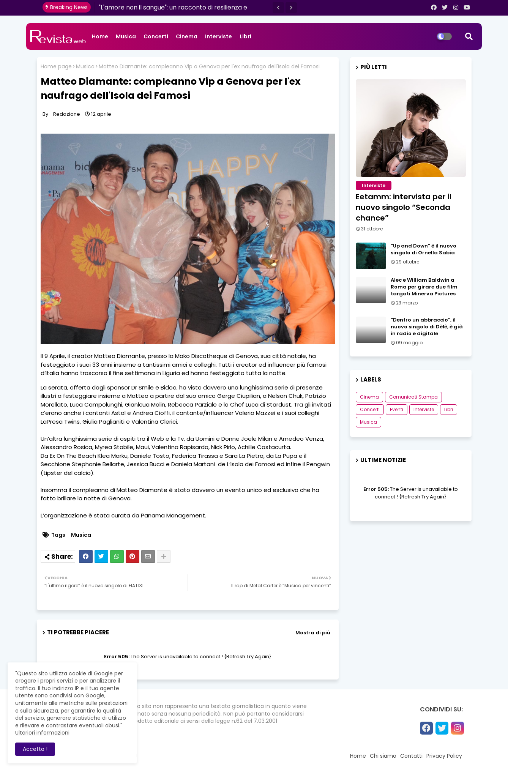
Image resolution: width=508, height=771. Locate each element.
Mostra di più (312, 632)
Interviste (218, 36)
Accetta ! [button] (35, 749)
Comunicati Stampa (413, 397)
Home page (56, 66)
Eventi (396, 409)
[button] (278, 7)
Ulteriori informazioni (42, 732)
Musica (126, 36)
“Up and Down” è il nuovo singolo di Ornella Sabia (423, 249)
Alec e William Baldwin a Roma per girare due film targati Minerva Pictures (424, 287)
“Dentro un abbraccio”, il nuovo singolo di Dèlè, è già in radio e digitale (427, 327)
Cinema (186, 36)
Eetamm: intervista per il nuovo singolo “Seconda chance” (403, 207)
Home (100, 36)
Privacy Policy (444, 756)
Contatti (411, 756)
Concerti (156, 36)
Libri (245, 36)
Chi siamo (383, 756)
